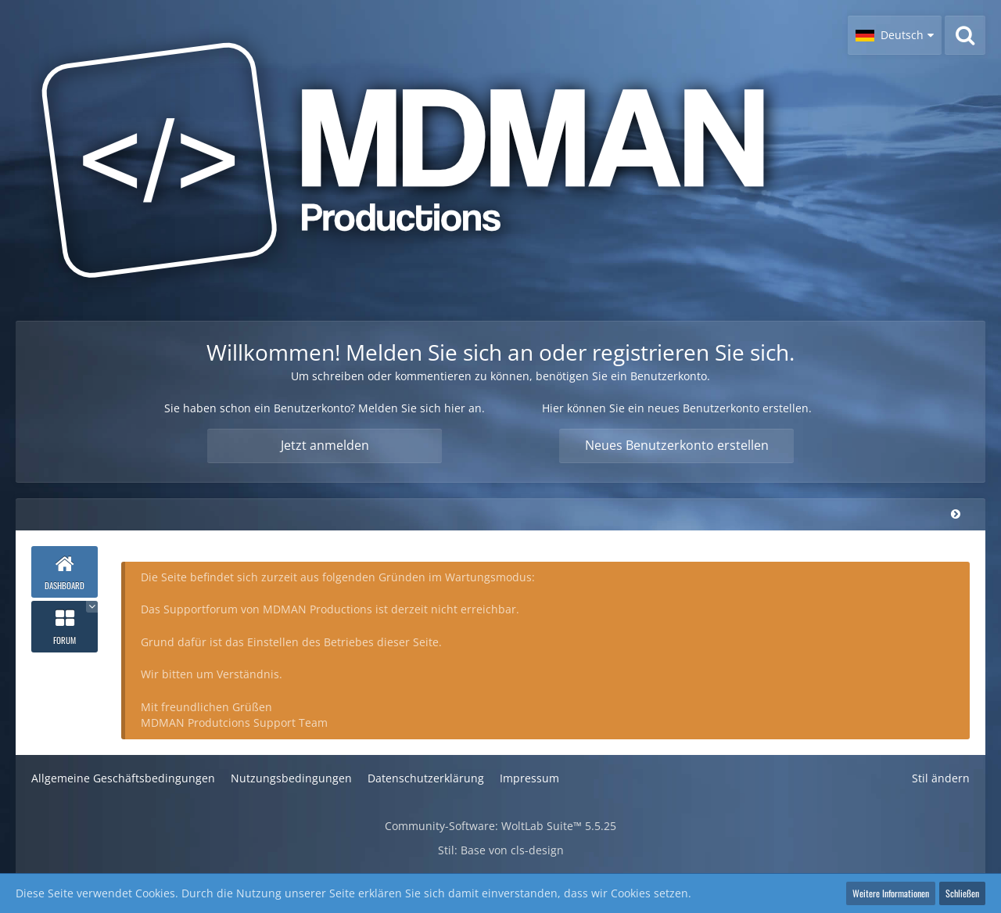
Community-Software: (500, 825)
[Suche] (965, 35)
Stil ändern (941, 778)
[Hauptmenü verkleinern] (955, 513)
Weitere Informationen (890, 893)
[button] (895, 35)
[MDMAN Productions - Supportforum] (422, 160)
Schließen (962, 893)
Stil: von (501, 850)
